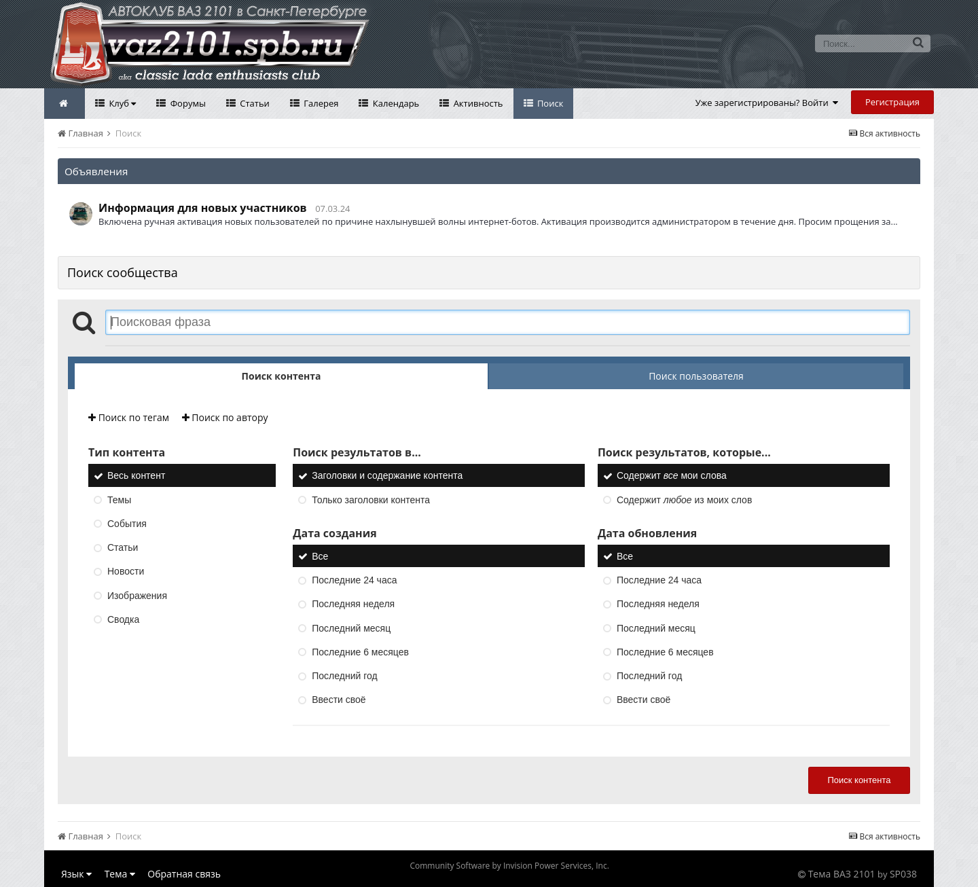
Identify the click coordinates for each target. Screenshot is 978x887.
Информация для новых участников (202, 207)
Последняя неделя (353, 604)
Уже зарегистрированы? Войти (767, 102)
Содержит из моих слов (684, 499)
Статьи (254, 103)
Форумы (187, 103)
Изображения (137, 595)
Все (320, 556)
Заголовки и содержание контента (387, 476)
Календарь (394, 103)
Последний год (344, 675)
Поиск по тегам (128, 417)
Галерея (320, 103)
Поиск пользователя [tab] (696, 375)
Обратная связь (184, 873)
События (127, 523)
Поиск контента (858, 780)
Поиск (549, 103)
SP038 (903, 873)
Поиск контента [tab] (281, 375)
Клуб (121, 103)
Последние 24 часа (354, 580)
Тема (120, 873)
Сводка (123, 619)
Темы (119, 499)
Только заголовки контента (371, 499)
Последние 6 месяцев (360, 652)
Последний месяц (351, 628)
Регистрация (892, 102)
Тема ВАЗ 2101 (841, 873)
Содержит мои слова (672, 476)
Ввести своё (338, 700)
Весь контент (136, 476)
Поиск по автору (225, 417)
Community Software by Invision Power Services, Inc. (509, 865)
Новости (125, 571)
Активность (477, 103)
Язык (76, 873)
